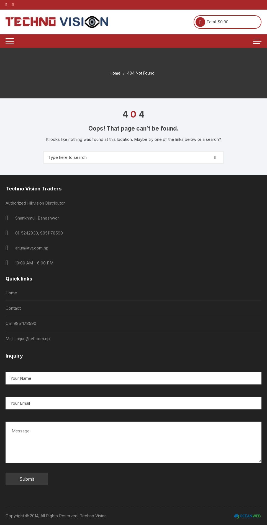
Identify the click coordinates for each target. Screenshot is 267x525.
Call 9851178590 (21, 323)
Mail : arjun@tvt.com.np (28, 338)
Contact (13, 308)
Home (11, 292)
